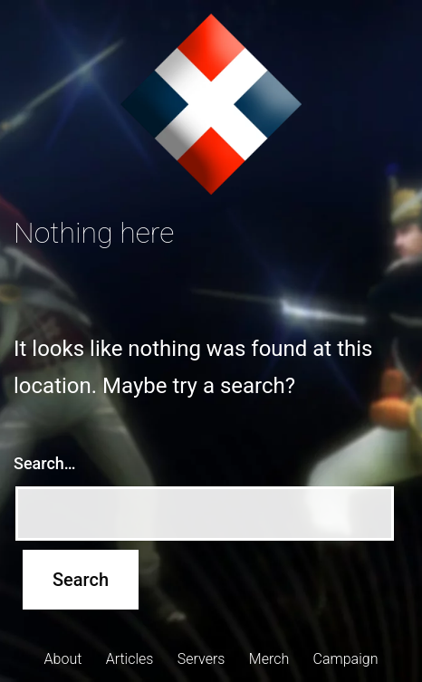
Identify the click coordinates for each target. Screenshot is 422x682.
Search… (45, 463)
